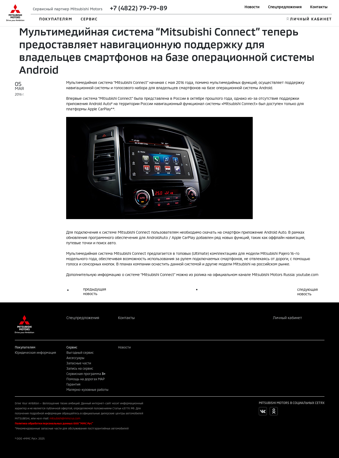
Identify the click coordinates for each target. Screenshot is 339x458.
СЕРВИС (89, 19)
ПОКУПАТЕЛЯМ (55, 19)
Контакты (319, 6)
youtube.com (307, 274)
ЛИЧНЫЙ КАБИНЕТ (311, 19)
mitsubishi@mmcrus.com (64, 418)
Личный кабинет (287, 317)
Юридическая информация (35, 352)
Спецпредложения (285, 6)
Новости (252, 6)
